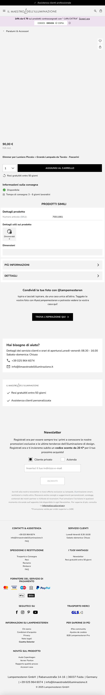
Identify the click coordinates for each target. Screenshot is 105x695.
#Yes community (78, 629)
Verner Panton (26, 660)
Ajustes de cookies (78, 632)
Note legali (27, 638)
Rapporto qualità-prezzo (27, 663)
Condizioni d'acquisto (26, 632)
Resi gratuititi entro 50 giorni (78, 559)
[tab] (27, 534)
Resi (27, 559)
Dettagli (11, 275)
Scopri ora (84, 18)
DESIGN (51, 23)
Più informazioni (17, 265)
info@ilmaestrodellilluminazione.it (32, 366)
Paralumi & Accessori (17, 31)
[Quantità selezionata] (9, 168)
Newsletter (78, 556)
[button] (100, 41)
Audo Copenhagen (26, 657)
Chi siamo (26, 629)
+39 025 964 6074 (23, 360)
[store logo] (34, 10)
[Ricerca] (95, 10)
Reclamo (27, 562)
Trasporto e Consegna (27, 556)
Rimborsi (27, 566)
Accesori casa (27, 667)
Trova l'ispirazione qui (51, 316)
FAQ (27, 541)
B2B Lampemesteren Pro (78, 635)
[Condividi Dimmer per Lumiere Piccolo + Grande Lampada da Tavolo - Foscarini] (100, 47)
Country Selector (27, 641)
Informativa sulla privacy (53, 505)
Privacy (26, 635)
